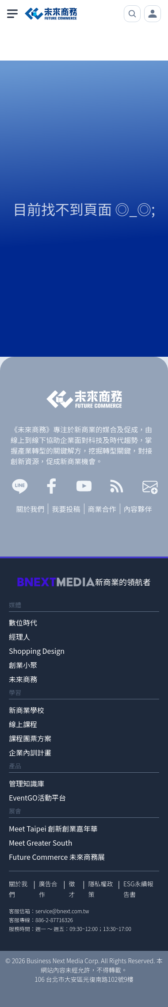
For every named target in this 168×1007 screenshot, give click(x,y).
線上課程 (23, 724)
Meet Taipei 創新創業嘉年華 (53, 828)
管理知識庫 (26, 783)
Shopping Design (37, 650)
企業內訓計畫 (30, 752)
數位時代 (23, 622)
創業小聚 (23, 665)
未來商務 (23, 679)
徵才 (72, 889)
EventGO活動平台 (37, 797)
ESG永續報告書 (138, 889)
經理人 (19, 636)
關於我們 (30, 509)
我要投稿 (66, 509)
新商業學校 (26, 710)
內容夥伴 (138, 509)
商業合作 (102, 509)
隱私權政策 (100, 889)
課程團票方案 (30, 738)
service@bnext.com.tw (62, 911)
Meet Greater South (40, 842)
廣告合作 (48, 889)
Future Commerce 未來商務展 (57, 856)
